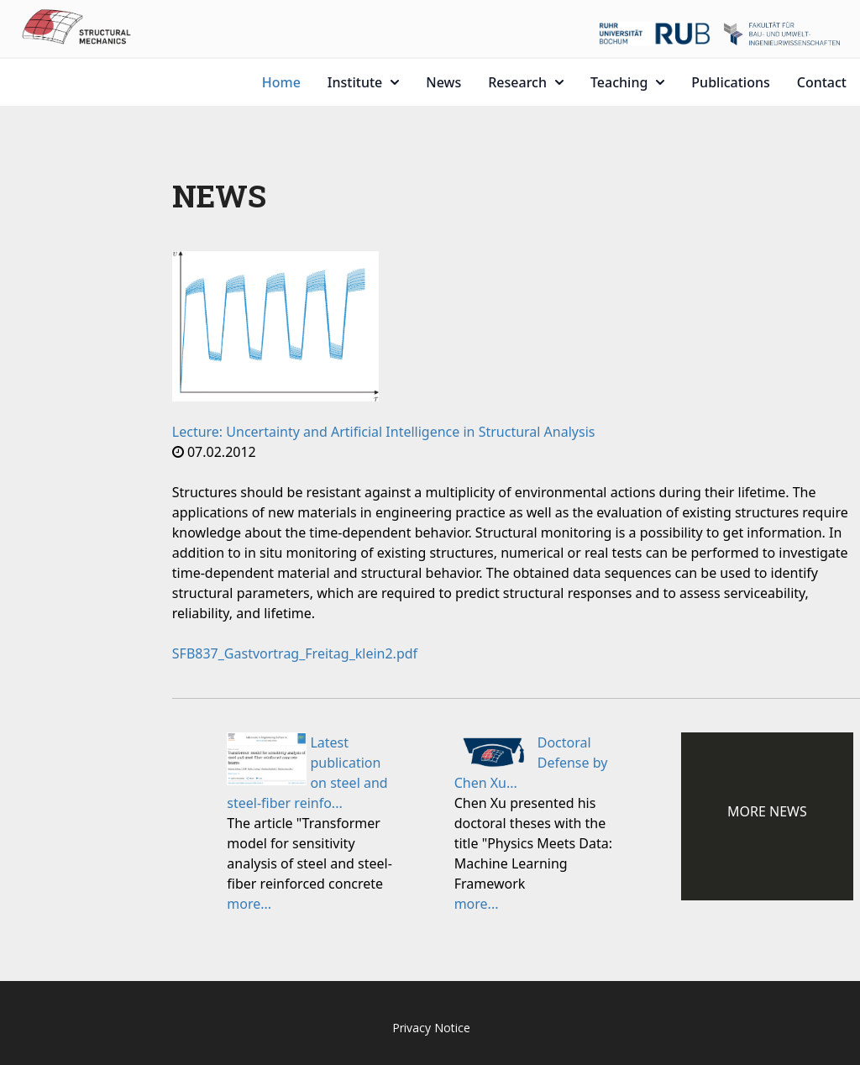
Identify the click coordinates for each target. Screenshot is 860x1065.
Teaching (627, 82)
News (443, 82)
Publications (730, 82)
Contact (822, 82)
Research (526, 82)
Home (281, 82)
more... (249, 903)
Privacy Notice (431, 1028)
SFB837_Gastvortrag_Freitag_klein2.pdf (294, 653)
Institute (363, 82)
